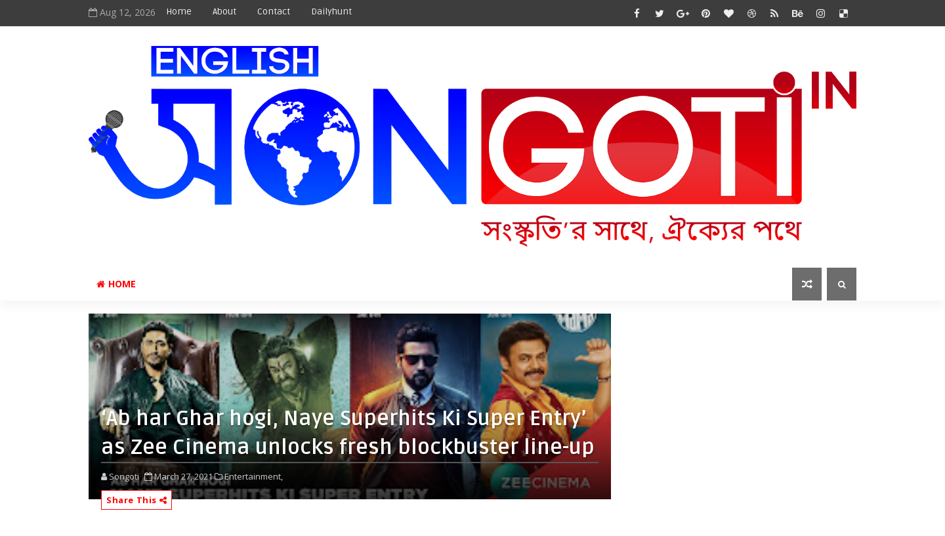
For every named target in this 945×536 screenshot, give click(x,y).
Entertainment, (253, 476)
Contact (273, 11)
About (224, 11)
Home (179, 11)
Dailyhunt (331, 11)
